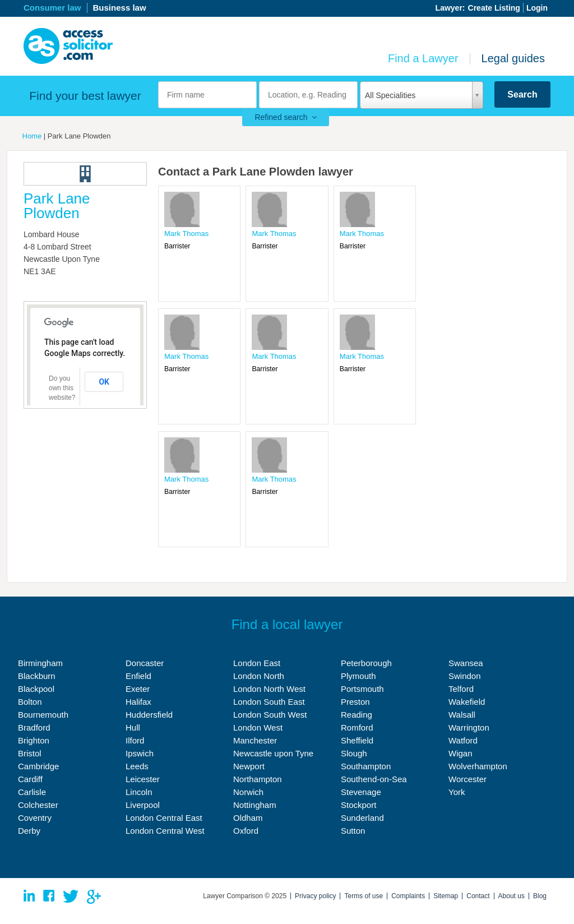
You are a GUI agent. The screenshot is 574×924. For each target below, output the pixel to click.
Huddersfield (149, 714)
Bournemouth (43, 714)
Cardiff (30, 779)
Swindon (464, 676)
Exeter (138, 689)
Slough (354, 753)
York (456, 792)
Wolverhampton (477, 766)
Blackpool (36, 689)
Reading (356, 714)
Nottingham (254, 805)
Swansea (465, 663)
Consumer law (52, 7)
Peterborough (366, 663)
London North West (269, 689)
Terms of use (363, 896)
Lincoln (139, 792)
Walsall (461, 714)
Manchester (255, 740)
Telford (461, 689)
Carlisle (32, 792)
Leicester (143, 779)
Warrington (468, 727)
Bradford (34, 727)
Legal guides (513, 58)
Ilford (135, 740)
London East (256, 663)
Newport (249, 766)
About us (511, 896)
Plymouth (358, 676)
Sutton (353, 830)
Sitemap (445, 896)
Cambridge (38, 766)
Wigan (460, 753)
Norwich (248, 792)
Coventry (35, 818)
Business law (119, 7)
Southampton (366, 766)
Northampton (257, 779)
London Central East (164, 818)
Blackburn (36, 676)
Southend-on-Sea (374, 779)
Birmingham (40, 663)
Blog (540, 896)
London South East (269, 701)
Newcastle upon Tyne (273, 753)
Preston (355, 701)
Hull (133, 727)
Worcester (467, 779)
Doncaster (145, 663)
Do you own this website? (62, 388)
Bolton (30, 701)
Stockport (358, 805)
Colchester (38, 805)
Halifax (138, 701)
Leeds (137, 766)
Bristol (29, 753)
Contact (477, 896)
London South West (270, 714)
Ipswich (140, 753)
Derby (29, 830)
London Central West (165, 830)
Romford (357, 727)
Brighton (33, 740)
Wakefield (466, 701)
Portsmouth (362, 689)
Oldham (248, 818)
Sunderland (362, 818)
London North (258, 676)
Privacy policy (315, 896)
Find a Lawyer (423, 58)
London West (258, 727)
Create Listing (494, 7)
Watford (463, 740)
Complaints (408, 896)
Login (537, 7)
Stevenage (361, 792)
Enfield (138, 676)
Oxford (245, 830)
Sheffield (357, 740)
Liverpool (143, 805)
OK (104, 381)
